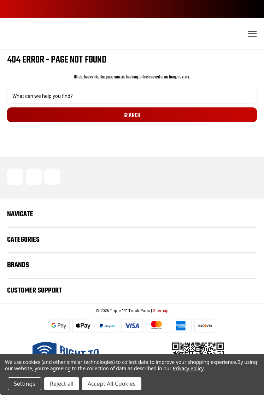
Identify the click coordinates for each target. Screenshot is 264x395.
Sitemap (161, 310)
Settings (24, 384)
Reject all (62, 384)
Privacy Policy (188, 368)
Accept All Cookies (112, 384)
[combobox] (132, 96)
